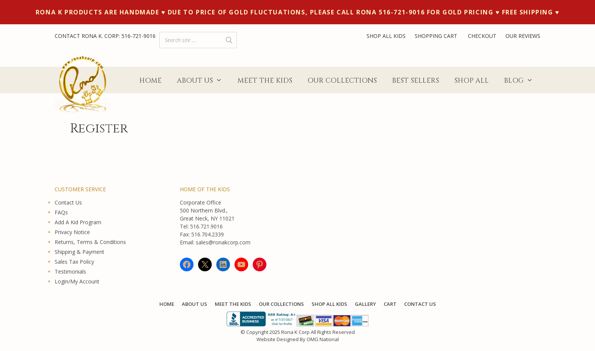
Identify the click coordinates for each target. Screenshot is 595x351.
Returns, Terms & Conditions (90, 242)
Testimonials (70, 271)
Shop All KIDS (329, 304)
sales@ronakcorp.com (223, 242)
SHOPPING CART (437, 35)
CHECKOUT (482, 35)
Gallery (365, 304)
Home (150, 80)
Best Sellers (415, 80)
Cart (390, 304)
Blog (522, 80)
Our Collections (342, 80)
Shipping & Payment (79, 251)
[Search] (228, 40)
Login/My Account (77, 281)
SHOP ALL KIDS (386, 35)
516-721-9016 (138, 35)
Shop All (471, 80)
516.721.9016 (206, 226)
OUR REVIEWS (522, 35)
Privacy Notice (72, 232)
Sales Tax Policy (74, 261)
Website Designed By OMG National (298, 339)
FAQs (61, 212)
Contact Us (68, 202)
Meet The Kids (265, 80)
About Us (203, 80)
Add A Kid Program (78, 222)
